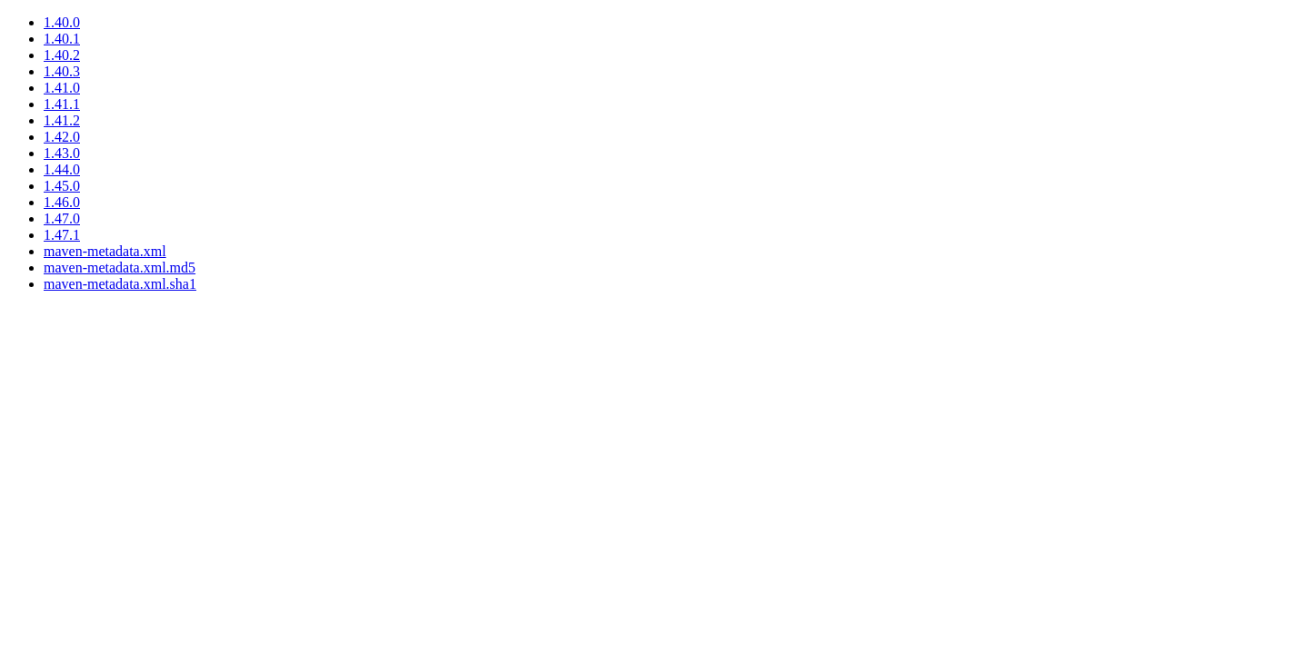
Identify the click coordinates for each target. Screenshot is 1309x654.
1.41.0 (62, 87)
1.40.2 (62, 55)
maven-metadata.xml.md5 (119, 267)
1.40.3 (62, 71)
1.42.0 (62, 136)
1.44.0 (62, 169)
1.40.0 (62, 22)
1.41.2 (62, 120)
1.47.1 (62, 235)
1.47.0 (62, 218)
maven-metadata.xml (105, 251)
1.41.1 (62, 104)
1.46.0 (62, 202)
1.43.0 (62, 153)
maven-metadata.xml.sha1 (120, 284)
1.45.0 (62, 185)
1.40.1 (62, 38)
